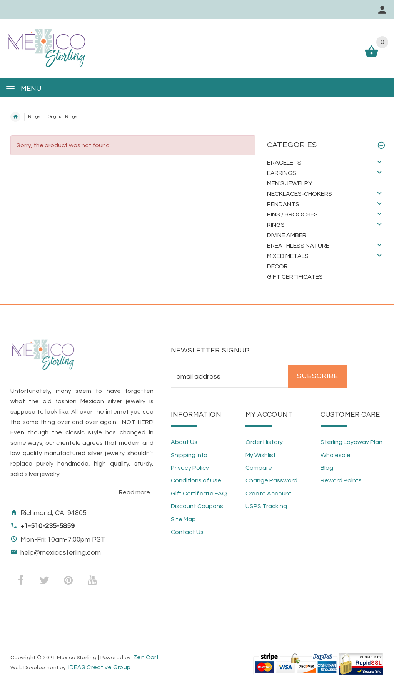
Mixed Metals (288, 256)
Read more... (136, 492)
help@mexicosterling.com (60, 552)
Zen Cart (146, 657)
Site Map (183, 519)
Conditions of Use (196, 480)
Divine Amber (286, 235)
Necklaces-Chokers (299, 194)
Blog (327, 468)
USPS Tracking (266, 506)
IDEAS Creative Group (98, 667)
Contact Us (187, 532)
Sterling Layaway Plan (351, 442)
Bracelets (284, 163)
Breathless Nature (298, 246)
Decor (277, 266)
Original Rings (62, 116)
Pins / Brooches (292, 214)
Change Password (271, 480)
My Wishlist (260, 455)
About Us (184, 442)
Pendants (283, 204)
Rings (34, 116)
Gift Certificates (295, 277)
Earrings (281, 173)
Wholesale (336, 455)
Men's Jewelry (289, 183)
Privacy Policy (190, 468)
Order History (264, 442)
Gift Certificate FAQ (199, 493)
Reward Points (341, 480)
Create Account (268, 493)
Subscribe (317, 376)
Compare (258, 468)
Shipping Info (189, 455)
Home (15, 117)
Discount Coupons (197, 506)
